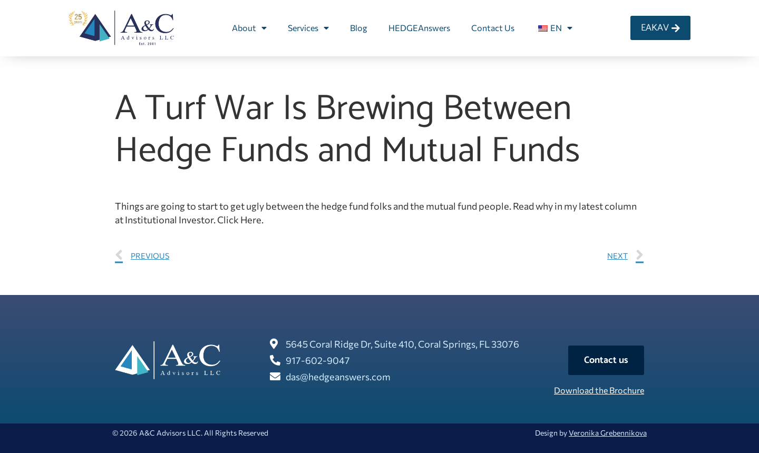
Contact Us (492, 28)
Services (308, 27)
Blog (358, 28)
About (249, 27)
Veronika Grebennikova (608, 432)
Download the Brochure (599, 390)
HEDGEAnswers (419, 28)
